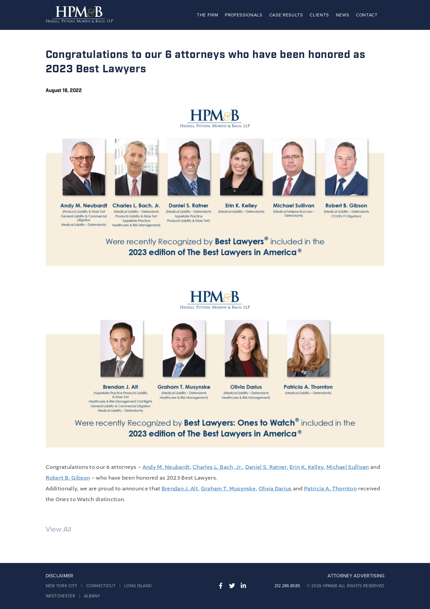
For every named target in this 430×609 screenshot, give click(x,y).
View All (58, 529)
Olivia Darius (275, 489)
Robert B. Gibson (68, 478)
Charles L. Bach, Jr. (217, 467)
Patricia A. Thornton (330, 489)
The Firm (207, 15)
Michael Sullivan (347, 467)
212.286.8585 (287, 585)
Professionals (243, 15)
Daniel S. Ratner (266, 467)
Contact (367, 15)
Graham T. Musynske (228, 489)
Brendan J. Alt (180, 489)
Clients (319, 15)
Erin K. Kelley (306, 467)
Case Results (286, 15)
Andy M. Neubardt (166, 467)
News (342, 15)
